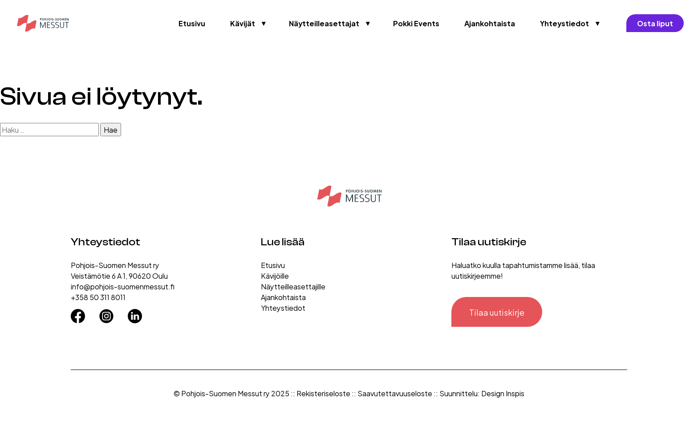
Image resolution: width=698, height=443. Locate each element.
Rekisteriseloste (323, 393)
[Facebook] (78, 313)
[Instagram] (106, 313)
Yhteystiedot (564, 23)
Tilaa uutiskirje (496, 311)
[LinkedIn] (135, 313)
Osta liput (655, 23)
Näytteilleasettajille (293, 286)
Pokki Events (416, 23)
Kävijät (242, 23)
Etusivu (192, 23)
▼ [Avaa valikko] (264, 23)
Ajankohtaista (489, 23)
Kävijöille (275, 275)
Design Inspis (502, 393)
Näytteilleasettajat (324, 23)
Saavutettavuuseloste (394, 393)
